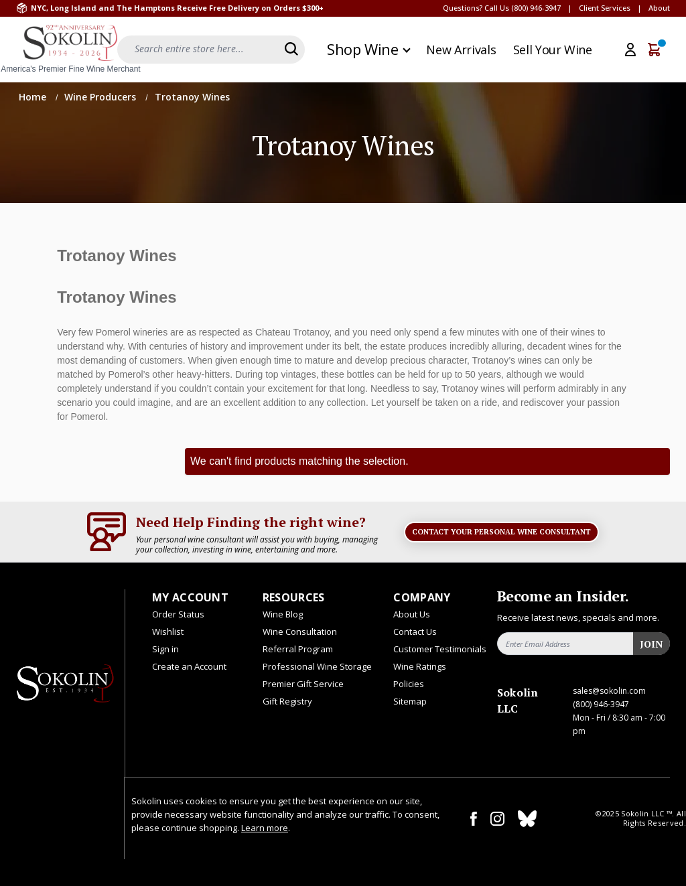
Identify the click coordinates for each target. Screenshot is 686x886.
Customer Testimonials (439, 649)
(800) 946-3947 (536, 8)
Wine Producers (101, 96)
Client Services (604, 8)
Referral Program (298, 649)
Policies (408, 684)
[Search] (291, 48)
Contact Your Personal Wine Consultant (501, 531)
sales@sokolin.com (609, 690)
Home (34, 96)
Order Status (178, 614)
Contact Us (415, 631)
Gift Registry (287, 701)
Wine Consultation (300, 631)
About (659, 8)
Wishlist (168, 631)
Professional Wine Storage (317, 666)
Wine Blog (283, 614)
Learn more (264, 828)
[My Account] (630, 50)
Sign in (165, 649)
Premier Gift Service (303, 684)
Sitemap (410, 701)
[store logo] (70, 49)
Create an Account (189, 666)
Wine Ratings (419, 666)
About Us (411, 614)
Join (651, 644)
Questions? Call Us (476, 8)
